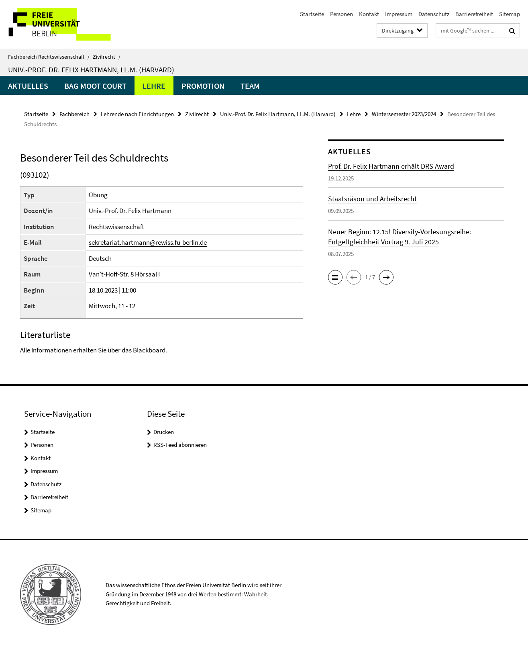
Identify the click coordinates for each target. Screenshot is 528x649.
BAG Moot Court (95, 86)
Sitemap (509, 14)
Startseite (312, 14)
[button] (335, 277)
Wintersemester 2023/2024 (404, 114)
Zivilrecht (106, 56)
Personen (341, 14)
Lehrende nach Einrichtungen (137, 114)
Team (250, 86)
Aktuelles (28, 86)
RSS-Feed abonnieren (180, 444)
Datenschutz (433, 14)
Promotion (202, 86)
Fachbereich (74, 114)
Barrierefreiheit (474, 14)
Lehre (154, 86)
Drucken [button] (163, 432)
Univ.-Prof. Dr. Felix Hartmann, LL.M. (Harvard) (91, 69)
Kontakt (369, 14)
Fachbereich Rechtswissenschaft (49, 56)
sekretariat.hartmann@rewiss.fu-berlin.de (148, 242)
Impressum (398, 14)
